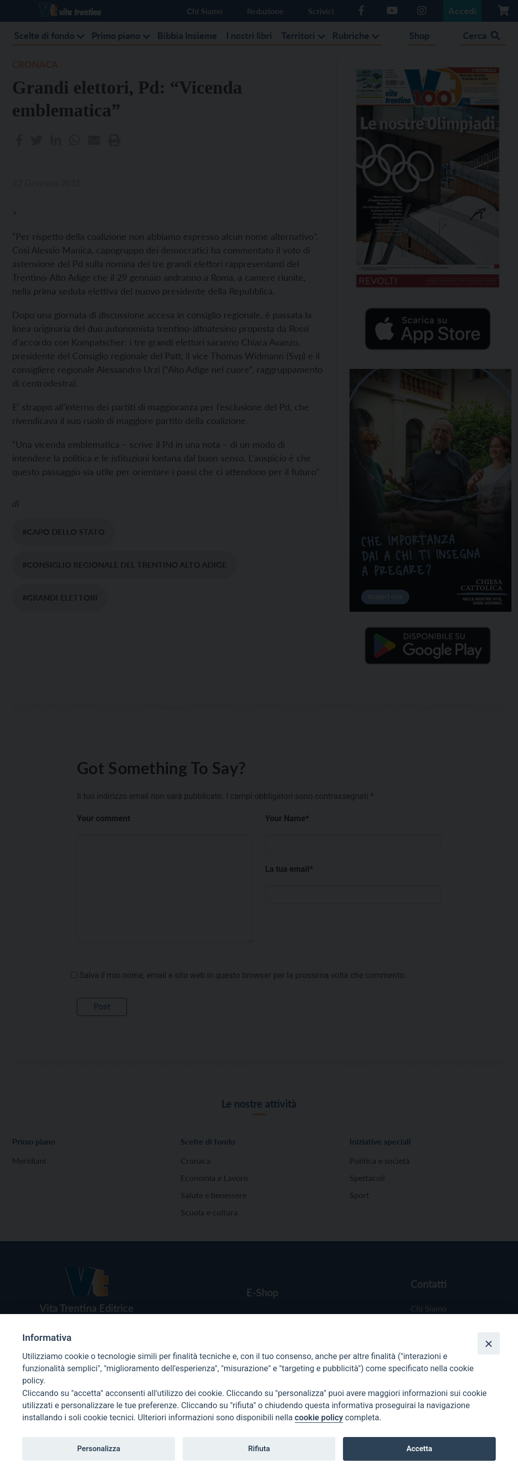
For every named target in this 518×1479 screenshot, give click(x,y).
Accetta (419, 1448)
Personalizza (98, 1448)
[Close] (489, 1343)
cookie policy (319, 1417)
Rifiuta (259, 1448)
